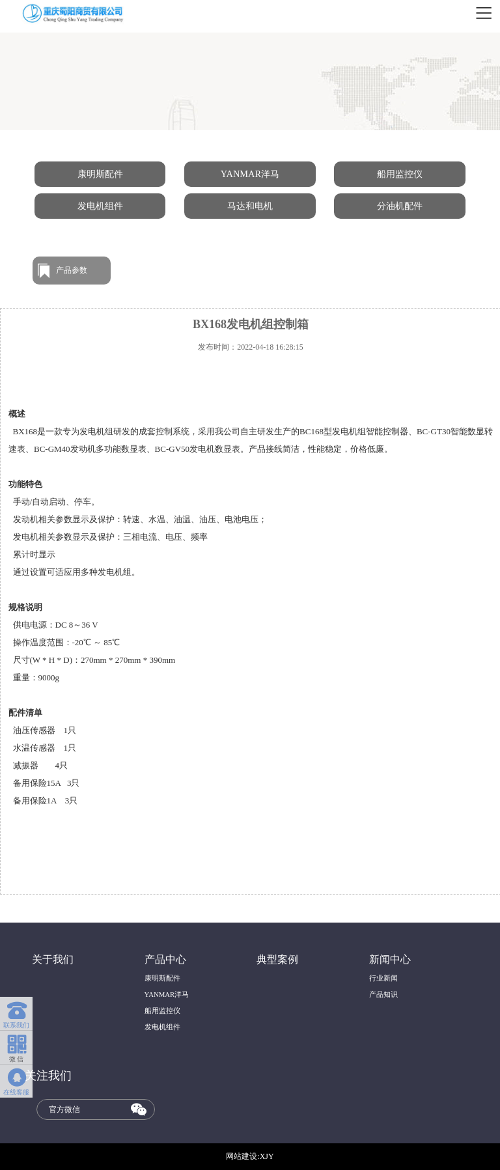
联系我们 (16, 1012)
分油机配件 (400, 206)
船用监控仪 (400, 174)
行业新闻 (383, 978)
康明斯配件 (100, 174)
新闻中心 (390, 960)
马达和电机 (250, 206)
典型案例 (277, 960)
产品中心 (165, 960)
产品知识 (383, 994)
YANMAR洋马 (250, 174)
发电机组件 (100, 206)
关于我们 (53, 960)
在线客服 (16, 1080)
